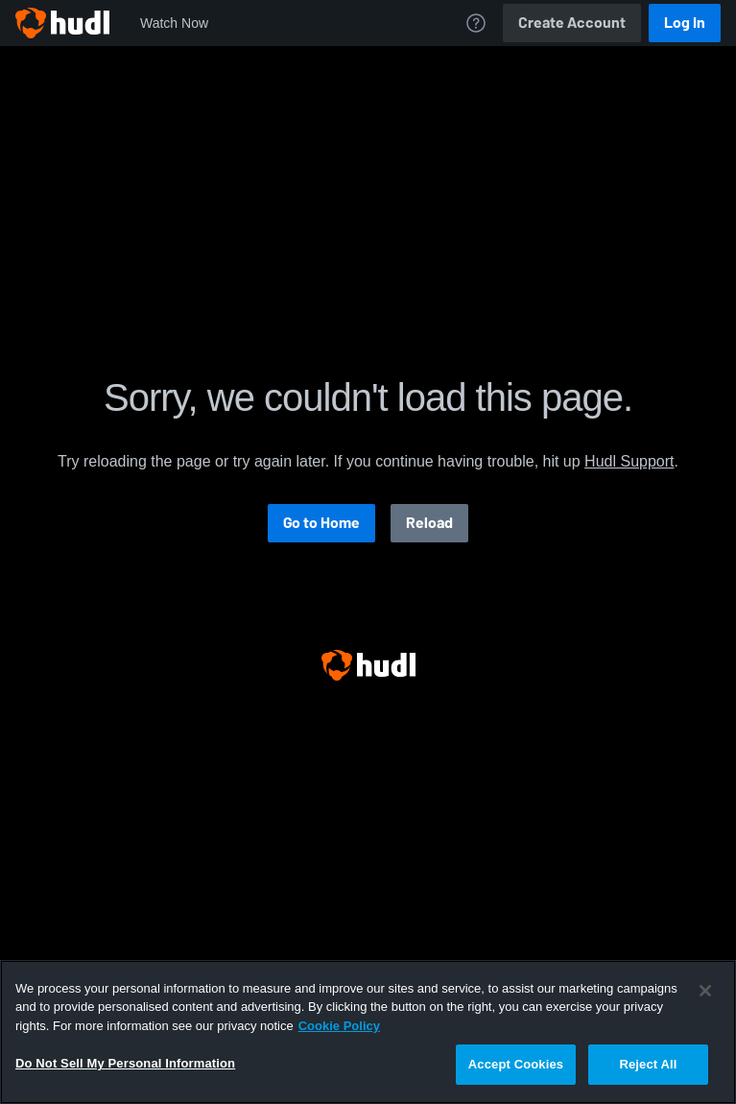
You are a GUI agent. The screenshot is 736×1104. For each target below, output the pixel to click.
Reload (429, 523)
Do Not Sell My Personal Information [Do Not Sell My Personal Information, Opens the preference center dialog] (125, 1063)
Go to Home (321, 523)
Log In (684, 23)
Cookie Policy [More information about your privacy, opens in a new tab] (339, 1026)
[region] (368, 1032)
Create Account (572, 23)
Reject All (648, 1064)
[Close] (705, 991)
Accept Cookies (515, 1064)
